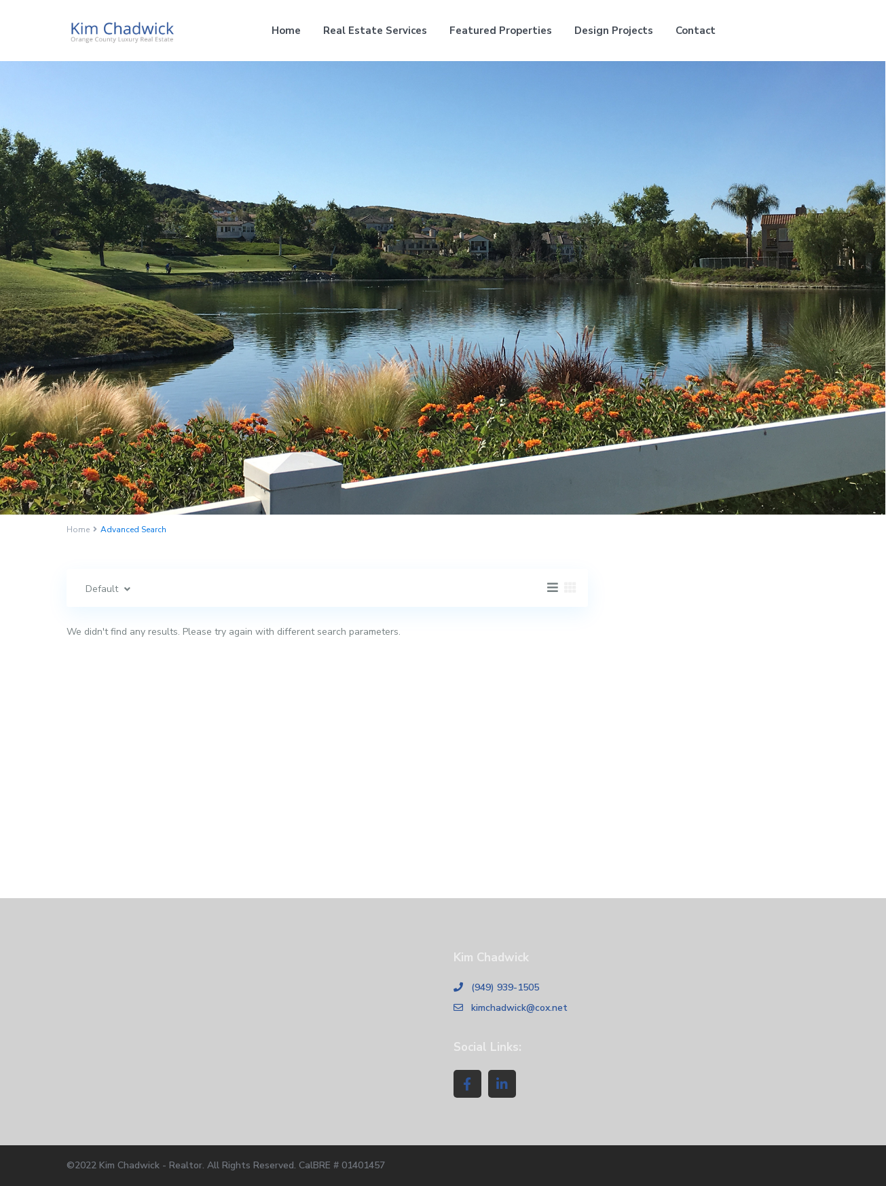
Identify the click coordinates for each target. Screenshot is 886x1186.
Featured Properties (500, 30)
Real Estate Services (375, 30)
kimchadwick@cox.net (519, 1007)
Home (286, 30)
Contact (696, 30)
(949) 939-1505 (505, 987)
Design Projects (613, 30)
